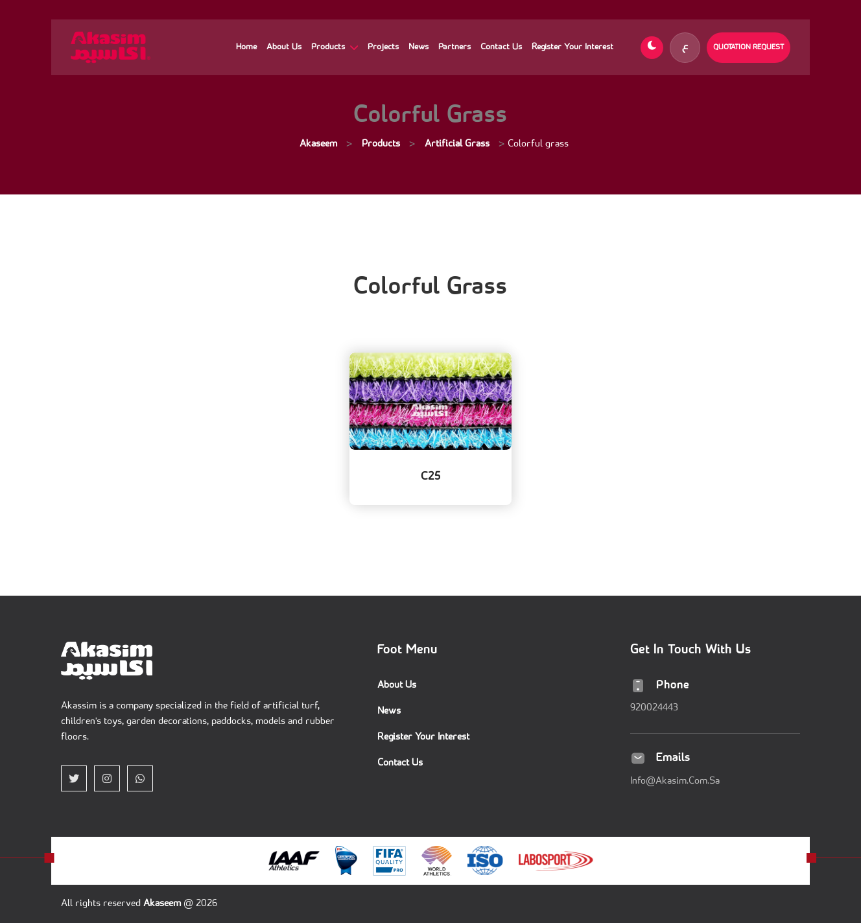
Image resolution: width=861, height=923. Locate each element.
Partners (454, 47)
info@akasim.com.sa (675, 781)
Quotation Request (748, 47)
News (418, 47)
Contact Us (501, 47)
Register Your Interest (572, 47)
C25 (431, 476)
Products (329, 47)
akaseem (163, 904)
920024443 (654, 708)
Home (246, 47)
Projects (383, 47)
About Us (283, 47)
